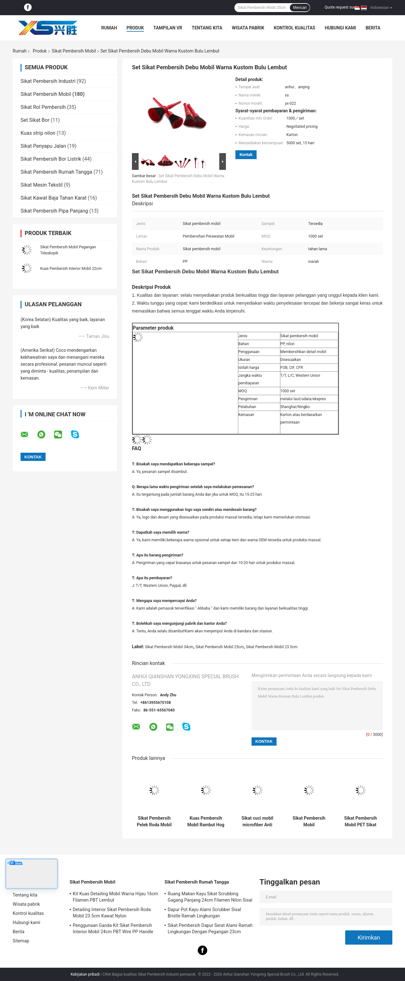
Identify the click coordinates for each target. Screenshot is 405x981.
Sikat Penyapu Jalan (43, 146)
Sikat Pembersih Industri (48, 81)
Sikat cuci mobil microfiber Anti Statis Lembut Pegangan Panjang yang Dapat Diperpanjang (257, 822)
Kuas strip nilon (38, 133)
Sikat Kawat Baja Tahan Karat (53, 198)
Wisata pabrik (248, 27)
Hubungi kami (340, 27)
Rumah (109, 27)
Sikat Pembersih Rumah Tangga (56, 172)
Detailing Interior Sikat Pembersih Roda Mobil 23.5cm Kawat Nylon (112, 912)
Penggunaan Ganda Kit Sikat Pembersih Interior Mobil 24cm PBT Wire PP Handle (113, 928)
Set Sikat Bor (35, 120)
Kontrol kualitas (294, 27)
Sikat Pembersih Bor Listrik (51, 159)
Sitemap (21, 940)
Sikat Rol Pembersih (43, 107)
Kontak (246, 154)
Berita (372, 27)
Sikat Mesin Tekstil (42, 185)
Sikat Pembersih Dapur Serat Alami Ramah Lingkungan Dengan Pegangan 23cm (210, 928)
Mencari (300, 7)
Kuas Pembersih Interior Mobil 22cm (71, 268)
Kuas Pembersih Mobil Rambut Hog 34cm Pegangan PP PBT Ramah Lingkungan (205, 822)
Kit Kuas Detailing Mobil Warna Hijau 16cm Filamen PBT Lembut (115, 897)
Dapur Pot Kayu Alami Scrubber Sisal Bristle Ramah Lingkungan (204, 912)
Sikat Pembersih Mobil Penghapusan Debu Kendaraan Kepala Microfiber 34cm (309, 822)
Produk (135, 27)
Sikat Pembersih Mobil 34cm (169, 647)
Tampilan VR (167, 27)
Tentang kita (207, 27)
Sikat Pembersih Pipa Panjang (54, 211)
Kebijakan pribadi (85, 974)
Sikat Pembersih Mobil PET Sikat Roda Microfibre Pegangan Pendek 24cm (361, 822)
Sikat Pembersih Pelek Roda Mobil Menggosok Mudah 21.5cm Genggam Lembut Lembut (154, 822)
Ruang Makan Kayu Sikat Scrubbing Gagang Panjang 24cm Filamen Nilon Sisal (210, 897)
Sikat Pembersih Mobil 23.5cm (271, 647)
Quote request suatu (342, 7)
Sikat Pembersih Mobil (74, 50)
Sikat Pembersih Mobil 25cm (220, 647)
